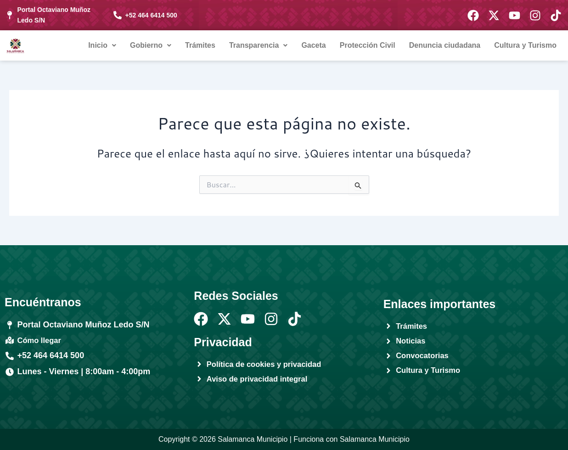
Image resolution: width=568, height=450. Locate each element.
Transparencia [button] (258, 45)
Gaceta (313, 45)
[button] (102, 45)
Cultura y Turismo (525, 45)
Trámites (200, 45)
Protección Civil (367, 45)
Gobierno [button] (150, 45)
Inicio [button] (102, 45)
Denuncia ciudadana (445, 45)
